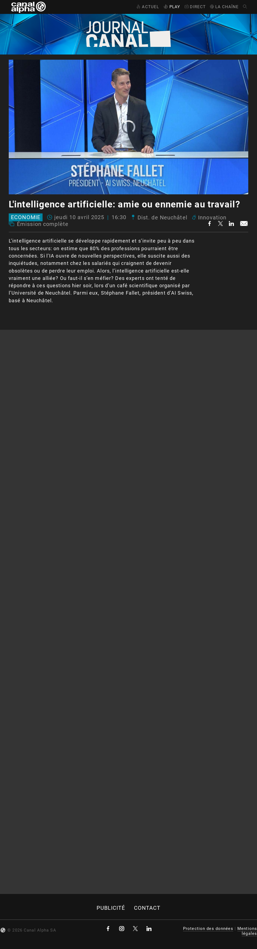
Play (171, 6)
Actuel (147, 6)
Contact (147, 908)
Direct (195, 6)
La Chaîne (224, 6)
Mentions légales (247, 931)
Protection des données (208, 928)
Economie (25, 217)
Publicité (111, 908)
